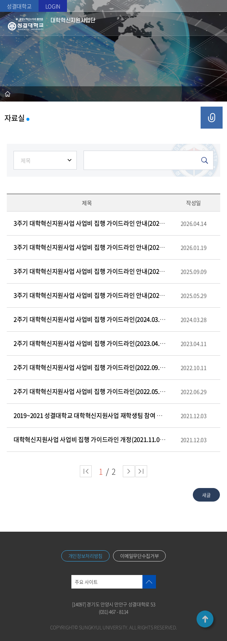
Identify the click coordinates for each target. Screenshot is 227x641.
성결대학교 (19, 6)
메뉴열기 (214, 23)
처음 (86, 471)
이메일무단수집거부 (139, 555)
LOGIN (53, 6)
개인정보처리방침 (85, 555)
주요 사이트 (86, 581)
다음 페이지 (129, 471)
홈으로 (7, 94)
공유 (212, 118)
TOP (205, 619)
